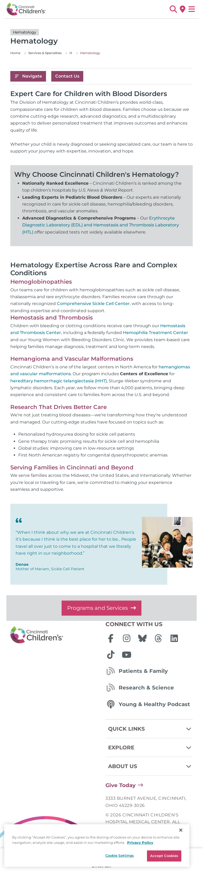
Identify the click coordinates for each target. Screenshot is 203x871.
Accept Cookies (164, 856)
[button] (173, 9)
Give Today (120, 785)
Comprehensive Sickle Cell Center (93, 303)
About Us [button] (150, 766)
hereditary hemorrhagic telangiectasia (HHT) (58, 380)
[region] (96, 845)
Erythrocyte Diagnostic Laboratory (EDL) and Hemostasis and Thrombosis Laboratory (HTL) (100, 225)
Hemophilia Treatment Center (155, 332)
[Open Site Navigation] (191, 9)
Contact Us (67, 76)
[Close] (181, 830)
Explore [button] (150, 747)
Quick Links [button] (150, 729)
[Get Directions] (182, 9)
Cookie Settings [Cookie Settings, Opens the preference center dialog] (119, 855)
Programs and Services (101, 608)
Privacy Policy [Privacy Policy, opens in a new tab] (140, 842)
